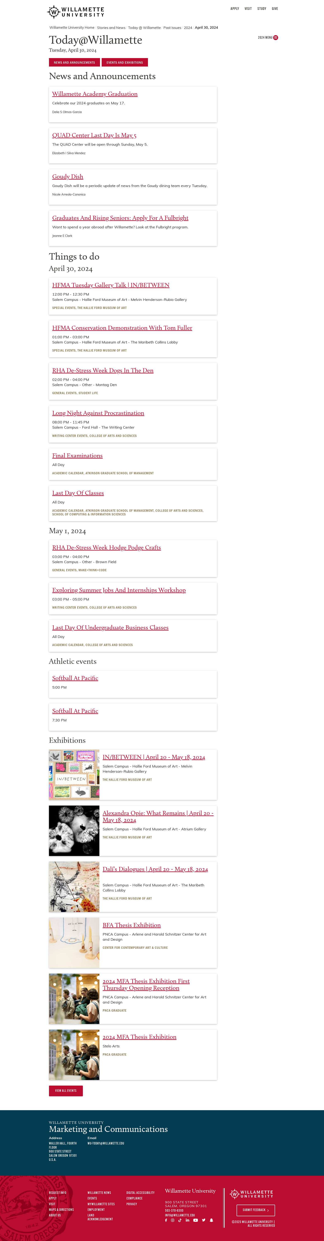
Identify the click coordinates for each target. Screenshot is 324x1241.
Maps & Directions (61, 1210)
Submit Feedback (254, 1210)
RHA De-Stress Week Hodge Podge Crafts (106, 547)
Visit (248, 9)
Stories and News (111, 28)
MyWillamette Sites (101, 1204)
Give (275, 9)
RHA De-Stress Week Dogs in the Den (103, 370)
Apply (235, 9)
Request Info (57, 1193)
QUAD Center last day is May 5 (94, 135)
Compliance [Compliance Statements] (134, 1198)
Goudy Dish (67, 176)
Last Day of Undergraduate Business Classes (110, 627)
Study (261, 9)
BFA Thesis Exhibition (132, 925)
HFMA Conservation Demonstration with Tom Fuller (122, 327)
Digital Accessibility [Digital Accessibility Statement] (140, 1193)
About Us (55, 1215)
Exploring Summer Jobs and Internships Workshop (119, 590)
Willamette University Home (71, 28)
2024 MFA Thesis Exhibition (139, 1037)
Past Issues (172, 28)
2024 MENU (268, 38)
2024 (188, 28)
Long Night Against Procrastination (98, 413)
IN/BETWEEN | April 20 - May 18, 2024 (154, 757)
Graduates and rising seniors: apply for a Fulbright (120, 218)
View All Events (66, 1091)
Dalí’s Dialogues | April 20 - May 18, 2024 (155, 869)
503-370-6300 (174, 1210)
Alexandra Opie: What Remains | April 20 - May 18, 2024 (158, 816)
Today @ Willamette (144, 28)
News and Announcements (74, 62)
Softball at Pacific (75, 678)
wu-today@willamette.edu (106, 1143)
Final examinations (77, 455)
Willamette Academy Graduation (95, 94)
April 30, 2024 (206, 28)
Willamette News (99, 1193)
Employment (96, 1210)
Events (92, 1198)
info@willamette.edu (180, 1215)
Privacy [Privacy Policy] (131, 1204)
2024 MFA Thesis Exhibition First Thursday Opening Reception (146, 984)
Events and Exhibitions (125, 62)
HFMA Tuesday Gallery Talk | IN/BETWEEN (110, 285)
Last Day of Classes (78, 493)
